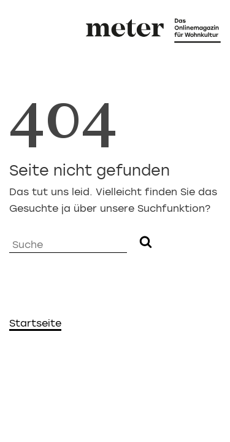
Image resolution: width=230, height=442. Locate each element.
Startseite (35, 323)
